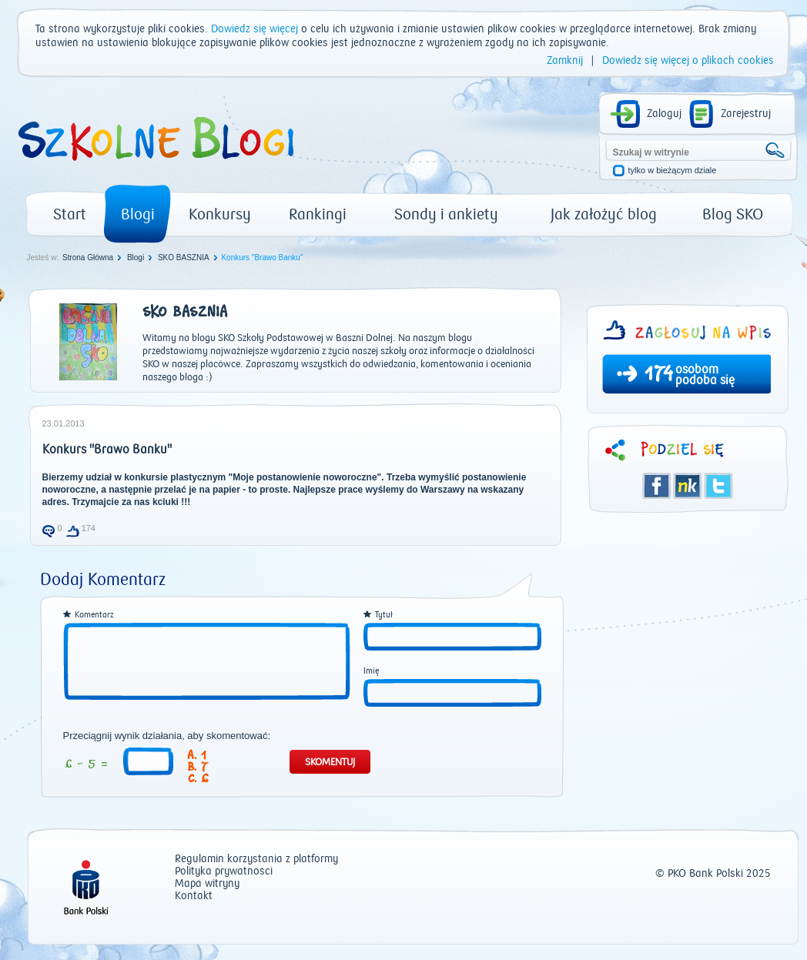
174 (659, 375)
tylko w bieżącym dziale (672, 170)
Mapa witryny (207, 884)
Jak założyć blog (604, 214)
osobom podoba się (705, 375)
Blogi (138, 214)
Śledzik (687, 486)
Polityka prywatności (224, 872)
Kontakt (194, 896)
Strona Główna (87, 257)
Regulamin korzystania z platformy (256, 859)
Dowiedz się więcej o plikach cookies (688, 61)
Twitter (718, 486)
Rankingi (318, 214)
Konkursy (220, 214)
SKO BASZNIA (183, 257)
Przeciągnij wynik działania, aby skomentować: (167, 736)
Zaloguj (664, 114)
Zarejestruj (746, 114)
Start (69, 214)
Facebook (656, 486)
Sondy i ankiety (446, 214)
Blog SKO (732, 214)
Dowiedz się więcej (254, 29)
